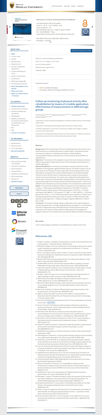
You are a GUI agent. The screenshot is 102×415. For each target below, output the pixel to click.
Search (19, 194)
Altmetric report (17, 181)
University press (57, 6)
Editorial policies (17, 176)
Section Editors (16, 171)
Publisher (80, 6)
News (13, 54)
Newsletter (19, 188)
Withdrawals (15, 116)
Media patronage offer (18, 81)
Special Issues (16, 61)
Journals (67, 6)
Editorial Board (16, 169)
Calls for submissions (18, 76)
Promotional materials (19, 84)
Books (73, 6)
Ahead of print (16, 64)
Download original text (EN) (81, 51)
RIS (41, 90)
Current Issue (15, 56)
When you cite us (17, 91)
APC (12, 128)
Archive (13, 59)
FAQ (12, 130)
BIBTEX (42, 88)
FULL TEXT (51, 303)
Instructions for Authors (19, 109)
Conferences (15, 79)
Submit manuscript (18, 106)
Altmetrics (15, 179)
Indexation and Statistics (19, 174)
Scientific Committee (18, 166)
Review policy (15, 143)
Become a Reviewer (18, 151)
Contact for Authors (18, 133)
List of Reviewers (17, 148)
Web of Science (16, 146)
